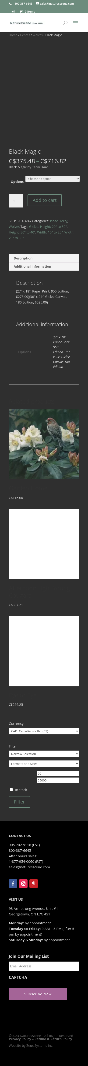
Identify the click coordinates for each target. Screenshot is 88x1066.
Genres (25, 35)
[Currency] (44, 731)
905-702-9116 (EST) (24, 844)
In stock (21, 790)
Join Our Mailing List (29, 956)
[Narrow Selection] (44, 754)
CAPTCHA (18, 977)
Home (13, 35)
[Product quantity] (16, 200)
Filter (19, 802)
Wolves (38, 35)
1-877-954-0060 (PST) (26, 861)
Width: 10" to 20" (50, 232)
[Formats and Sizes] (44, 763)
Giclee (34, 226)
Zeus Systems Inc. (39, 1045)
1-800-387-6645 (22, 4)
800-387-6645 (20, 850)
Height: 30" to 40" (22, 232)
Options (17, 181)
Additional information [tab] (32, 266)
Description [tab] (23, 258)
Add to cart (45, 200)
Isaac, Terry (58, 221)
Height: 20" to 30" (53, 226)
